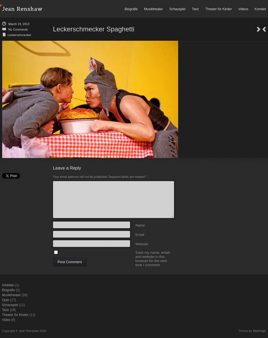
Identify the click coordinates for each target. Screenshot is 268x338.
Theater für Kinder (218, 9)
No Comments (18, 29)
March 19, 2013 (19, 24)
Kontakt (260, 9)
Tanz (195, 9)
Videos (243, 9)
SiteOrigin (259, 330)
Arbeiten (8, 285)
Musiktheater (153, 9)
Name (140, 225)
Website (142, 244)
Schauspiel (177, 9)
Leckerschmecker (19, 35)
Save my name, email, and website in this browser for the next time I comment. (153, 252)
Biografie (131, 9)
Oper (5, 300)
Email (140, 234)
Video (6, 320)
